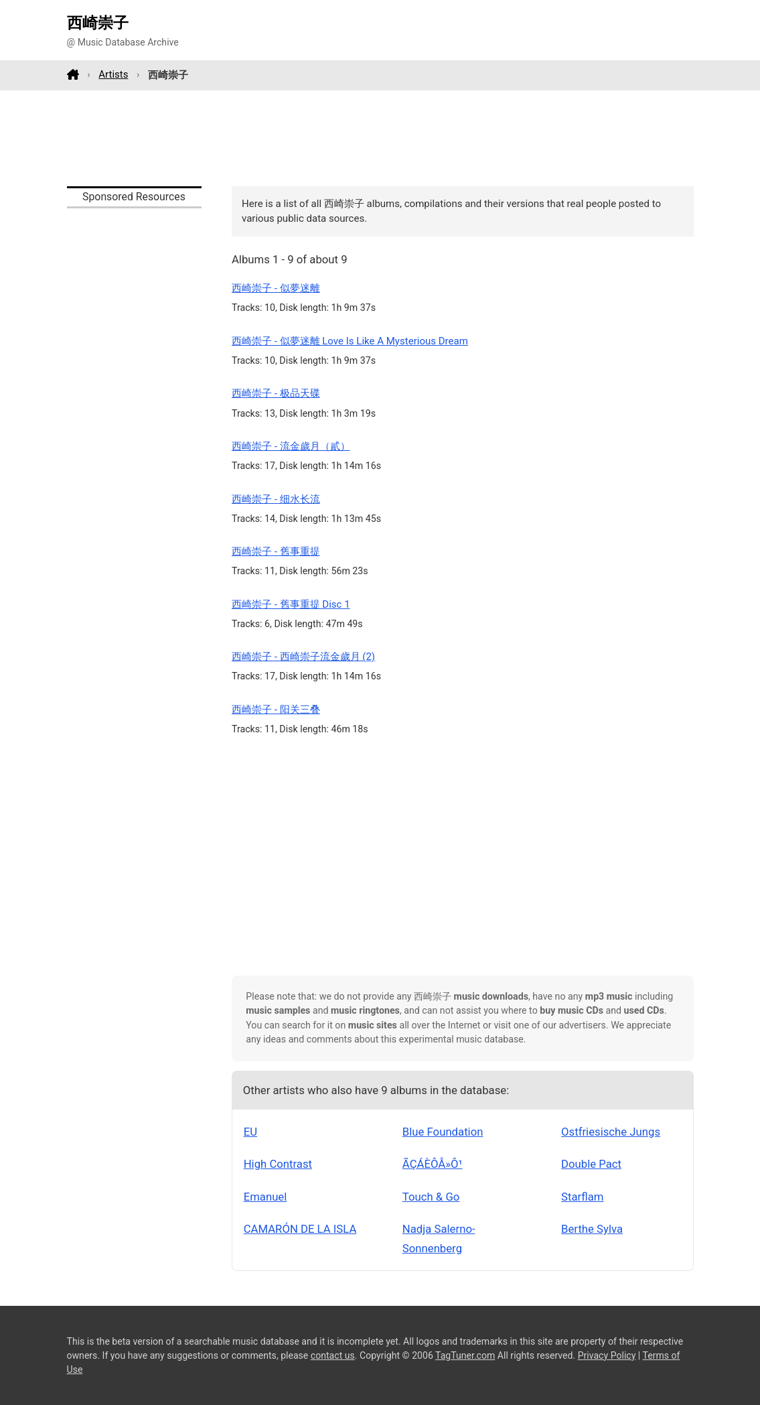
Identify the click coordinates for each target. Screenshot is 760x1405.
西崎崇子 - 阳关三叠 (276, 710)
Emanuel (265, 1196)
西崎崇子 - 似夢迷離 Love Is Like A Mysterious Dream (350, 341)
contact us (333, 1355)
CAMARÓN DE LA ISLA (300, 1228)
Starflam (582, 1196)
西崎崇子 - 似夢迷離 (276, 288)
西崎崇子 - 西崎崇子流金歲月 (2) (303, 657)
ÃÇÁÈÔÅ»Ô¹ (432, 1163)
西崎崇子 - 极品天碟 (276, 393)
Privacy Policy (607, 1355)
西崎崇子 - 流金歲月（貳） (291, 446)
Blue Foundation (442, 1131)
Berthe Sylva (592, 1228)
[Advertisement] (380, 138)
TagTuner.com (465, 1355)
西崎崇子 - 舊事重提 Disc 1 (291, 604)
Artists (113, 74)
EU (250, 1131)
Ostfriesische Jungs (610, 1131)
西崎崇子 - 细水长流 (276, 499)
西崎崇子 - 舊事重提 (276, 551)
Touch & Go (431, 1196)
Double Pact (591, 1163)
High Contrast (278, 1163)
